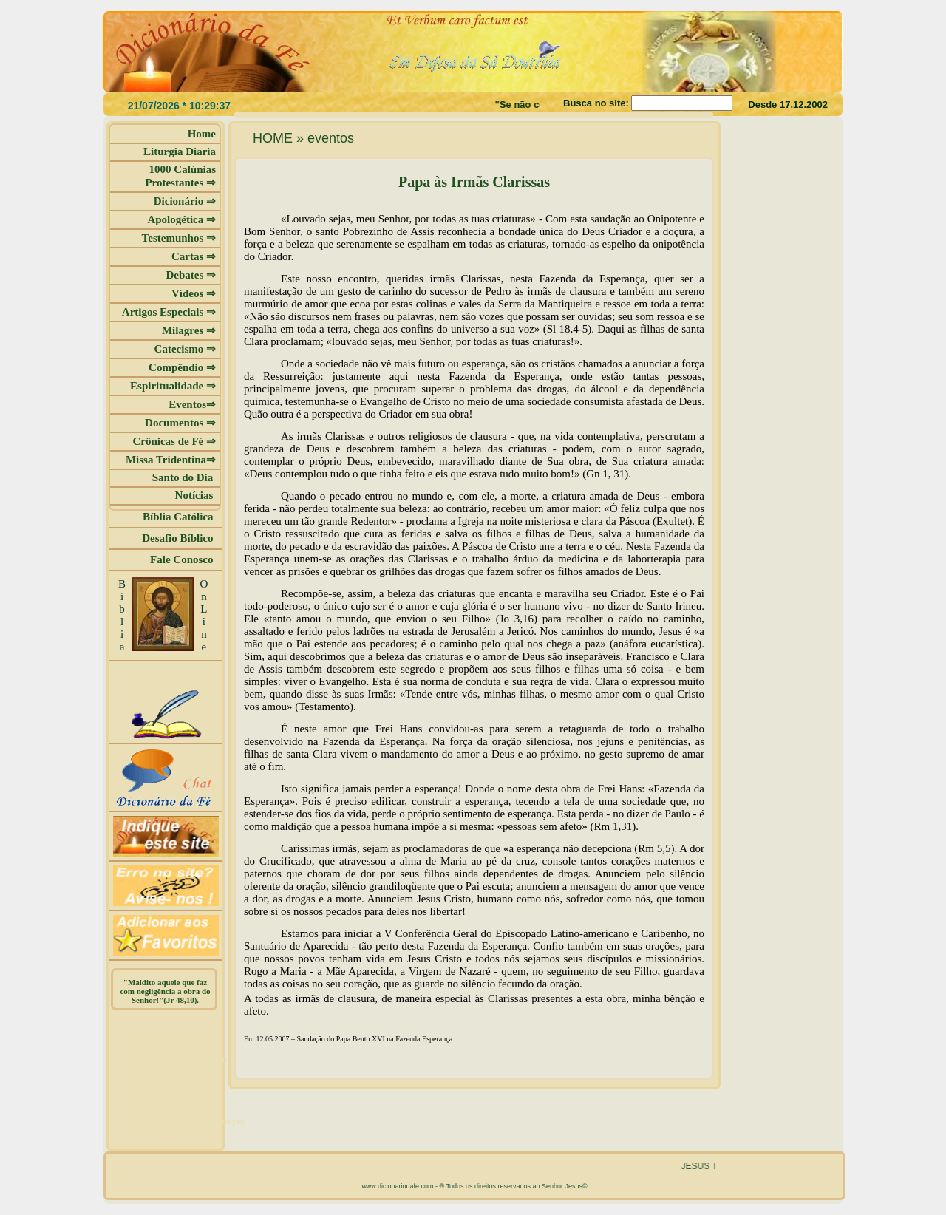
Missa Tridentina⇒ (171, 460)
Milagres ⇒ (189, 330)
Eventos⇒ (192, 404)
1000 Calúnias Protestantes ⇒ (180, 175)
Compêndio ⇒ (182, 367)
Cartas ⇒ (193, 256)
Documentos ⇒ (180, 423)
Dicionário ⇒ (185, 201)
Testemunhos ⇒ (179, 238)
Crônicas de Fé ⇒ (174, 441)
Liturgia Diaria (179, 151)
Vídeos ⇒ (193, 293)
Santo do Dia (184, 477)
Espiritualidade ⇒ (173, 386)
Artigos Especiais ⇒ (169, 312)
